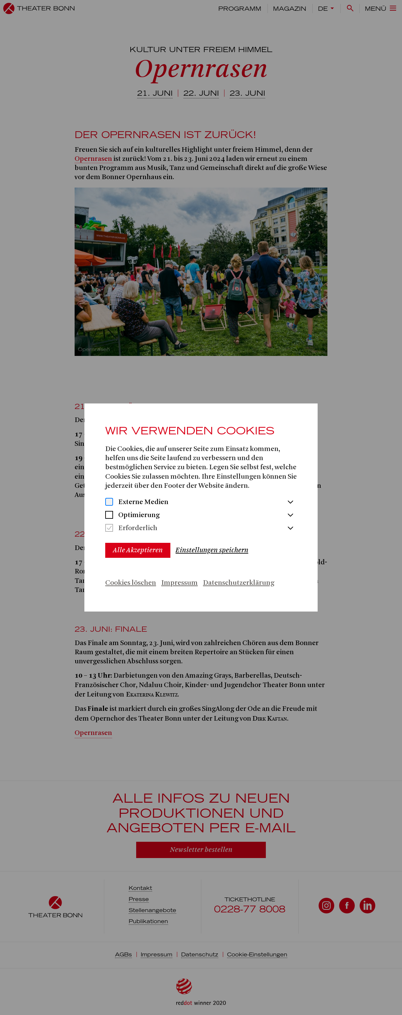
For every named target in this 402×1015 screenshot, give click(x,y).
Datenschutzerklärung (238, 583)
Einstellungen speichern (212, 550)
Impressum (179, 583)
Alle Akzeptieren (138, 550)
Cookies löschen (130, 583)
